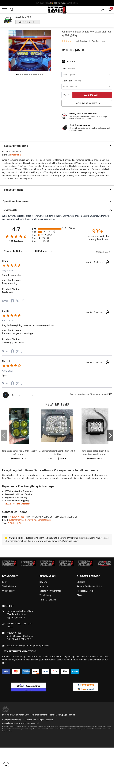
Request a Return (85, 591)
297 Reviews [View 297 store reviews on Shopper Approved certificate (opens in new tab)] (19, 241)
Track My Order (9, 586)
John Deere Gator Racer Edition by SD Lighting (57, 452)
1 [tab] (17, 74)
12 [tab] (36, 74)
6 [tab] (26, 74)
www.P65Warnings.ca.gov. (66, 541)
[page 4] (26, 395)
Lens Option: (71, 81)
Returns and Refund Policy (89, 586)
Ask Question (81, 41)
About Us (43, 586)
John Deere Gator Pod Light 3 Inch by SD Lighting (19, 452)
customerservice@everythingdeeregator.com (30, 520)
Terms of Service (47, 600)
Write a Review (103, 252)
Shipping (81, 582)
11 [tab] (35, 74)
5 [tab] (24, 74)
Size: (68, 69)
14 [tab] (40, 74)
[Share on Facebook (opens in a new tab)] (12, 301)
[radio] (57, 229)
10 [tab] (33, 74)
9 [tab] (31, 74)
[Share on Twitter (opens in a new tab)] (17, 301)
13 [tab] (38, 74)
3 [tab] (20, 74)
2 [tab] (18, 74)
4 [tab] (22, 74)
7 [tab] (27, 74)
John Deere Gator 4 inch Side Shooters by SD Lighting (95, 452)
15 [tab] (42, 74)
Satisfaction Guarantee (50, 591)
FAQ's (79, 595)
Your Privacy (45, 595)
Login (4, 582)
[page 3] (19, 395)
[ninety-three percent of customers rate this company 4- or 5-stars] (98, 234)
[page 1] (6, 395)
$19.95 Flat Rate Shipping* (17, 504)
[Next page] (39, 395)
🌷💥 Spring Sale (57, 3)
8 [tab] (29, 74)
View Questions (98, 41)
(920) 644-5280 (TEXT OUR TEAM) (19, 625)
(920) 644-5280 (15, 523)
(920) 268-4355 (17, 517)
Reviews (43, 582)
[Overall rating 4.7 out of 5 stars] (16, 236)
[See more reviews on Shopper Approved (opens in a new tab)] (22, 301)
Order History (8, 591)
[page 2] (13, 395)
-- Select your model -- (26, 22)
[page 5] (32, 395)
